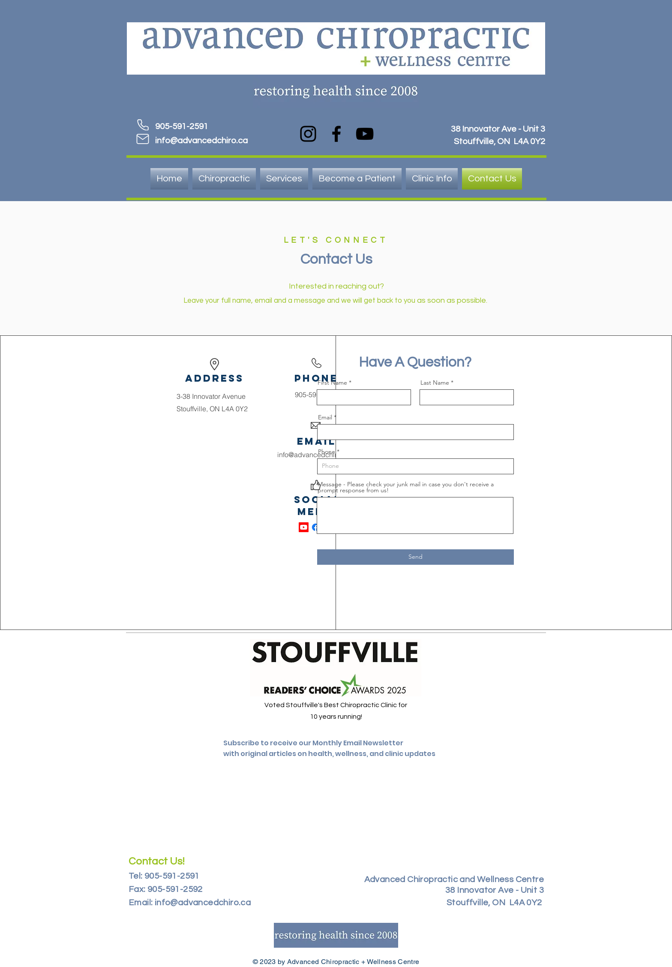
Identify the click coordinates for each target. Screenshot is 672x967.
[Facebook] (336, 134)
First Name (332, 383)
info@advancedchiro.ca (201, 140)
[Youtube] (304, 527)
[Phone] (143, 124)
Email (325, 417)
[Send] (415, 557)
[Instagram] (308, 134)
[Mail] (143, 139)
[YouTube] (364, 134)
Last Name (434, 383)
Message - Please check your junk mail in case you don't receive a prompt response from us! (406, 487)
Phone (326, 452)
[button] (432, 179)
